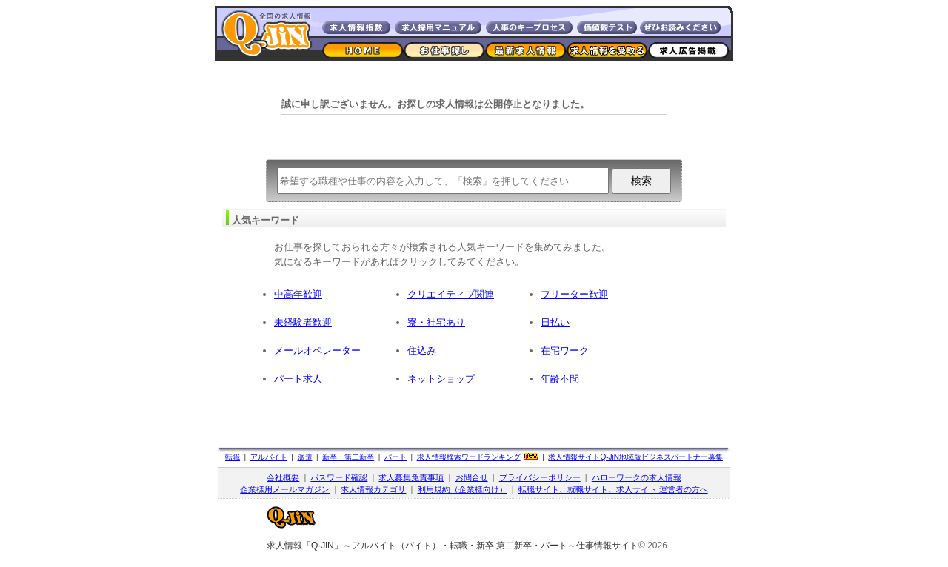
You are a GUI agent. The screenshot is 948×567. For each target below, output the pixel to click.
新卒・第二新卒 (348, 457)
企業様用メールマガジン (285, 489)
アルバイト (268, 457)
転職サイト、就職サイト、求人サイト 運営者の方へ (613, 489)
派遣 (305, 457)
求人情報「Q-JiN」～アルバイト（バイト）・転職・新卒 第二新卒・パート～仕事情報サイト (452, 545)
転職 (232, 457)
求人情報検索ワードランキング (469, 457)
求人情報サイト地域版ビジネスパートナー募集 (635, 457)
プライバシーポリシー (540, 477)
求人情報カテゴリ (373, 489)
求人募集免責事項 (411, 477)
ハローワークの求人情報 (636, 477)
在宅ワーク (565, 350)
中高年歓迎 (298, 294)
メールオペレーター (317, 350)
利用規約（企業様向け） (462, 489)
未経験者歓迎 (303, 322)
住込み (421, 350)
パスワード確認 (338, 477)
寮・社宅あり (436, 322)
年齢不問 (560, 378)
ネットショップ (441, 378)
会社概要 (283, 477)
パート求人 (298, 378)
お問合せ (471, 477)
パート (395, 457)
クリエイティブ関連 (450, 294)
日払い (555, 322)
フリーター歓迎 (574, 294)
